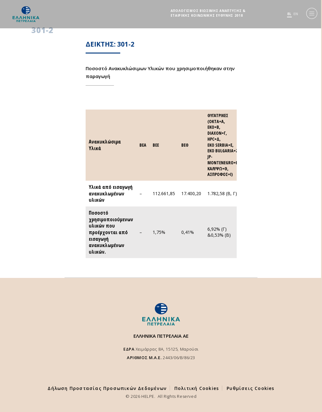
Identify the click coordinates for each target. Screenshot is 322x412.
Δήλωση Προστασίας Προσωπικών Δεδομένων (107, 388)
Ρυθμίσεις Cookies (250, 388)
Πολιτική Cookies (196, 388)
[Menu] (311, 13)
